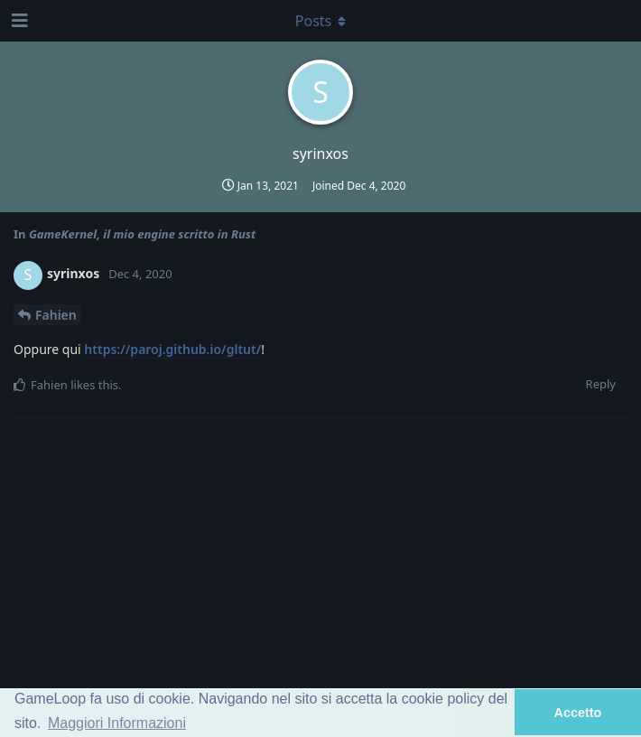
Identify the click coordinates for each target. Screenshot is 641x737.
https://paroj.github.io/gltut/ (172, 349)
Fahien (56, 314)
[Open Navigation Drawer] (18, 21)
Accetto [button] (578, 712)
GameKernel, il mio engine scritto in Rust (142, 234)
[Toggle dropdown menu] (320, 21)
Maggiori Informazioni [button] (117, 723)
